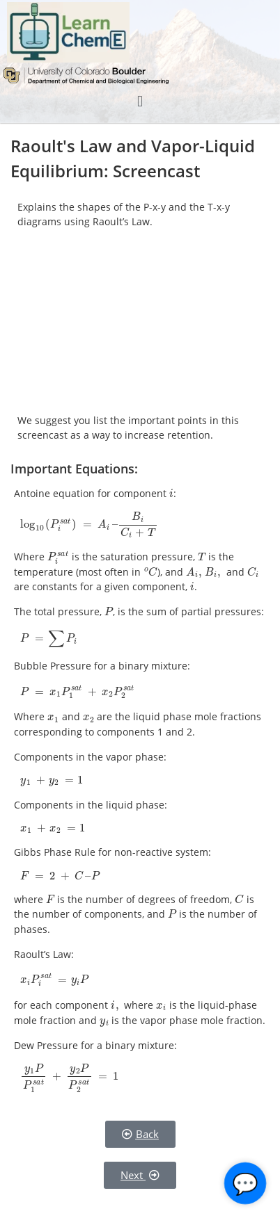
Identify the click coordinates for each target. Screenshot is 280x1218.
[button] (140, 101)
